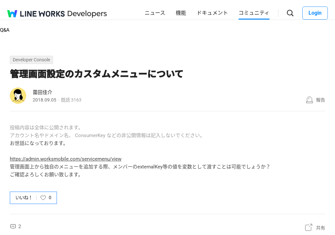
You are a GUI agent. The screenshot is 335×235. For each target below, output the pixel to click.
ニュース (155, 13)
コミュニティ (254, 13)
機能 (181, 13)
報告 (320, 99)
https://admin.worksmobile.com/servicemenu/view (65, 159)
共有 (320, 227)
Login (315, 13)
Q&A (4, 30)
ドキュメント (212, 13)
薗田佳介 (42, 92)
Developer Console (31, 59)
